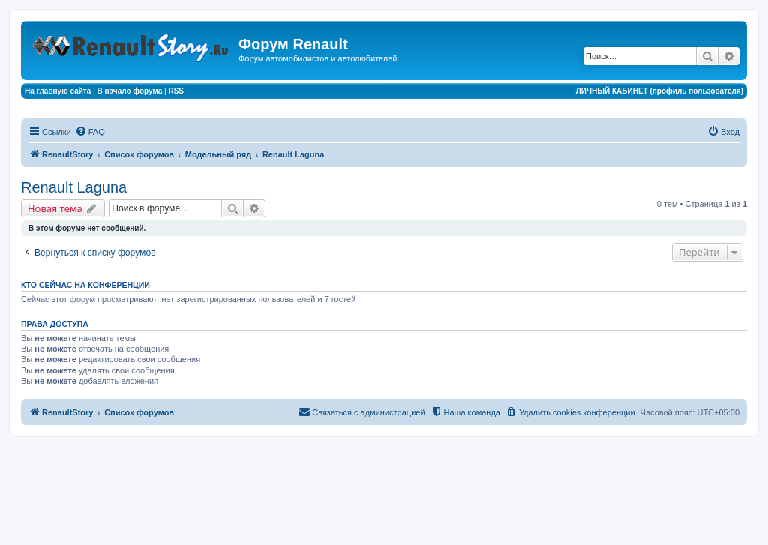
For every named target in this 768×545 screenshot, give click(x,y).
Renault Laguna (74, 187)
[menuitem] (90, 132)
